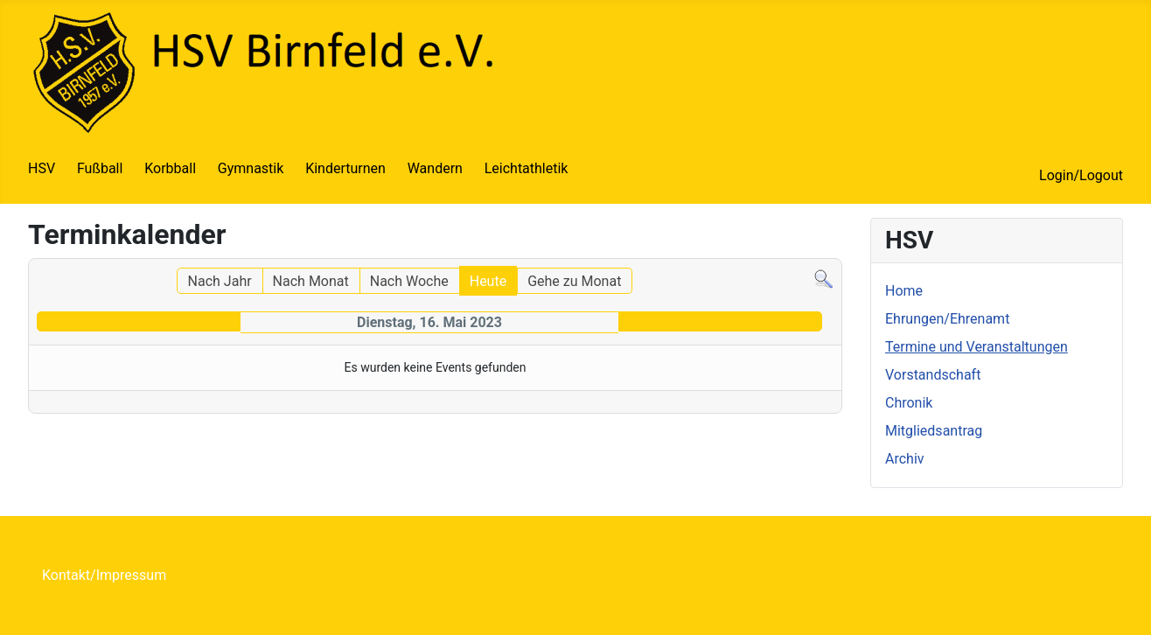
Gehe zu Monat (574, 281)
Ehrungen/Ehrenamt (947, 319)
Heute (488, 281)
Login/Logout (1081, 175)
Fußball (99, 168)
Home (904, 291)
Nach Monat (311, 281)
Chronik (908, 402)
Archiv (904, 458)
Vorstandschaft (932, 374)
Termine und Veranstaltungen (976, 346)
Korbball (170, 168)
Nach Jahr (220, 281)
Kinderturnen (345, 168)
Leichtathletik (527, 168)
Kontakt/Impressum (104, 575)
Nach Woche (409, 281)
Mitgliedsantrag (933, 430)
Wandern (435, 168)
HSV (41, 168)
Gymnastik (251, 168)
